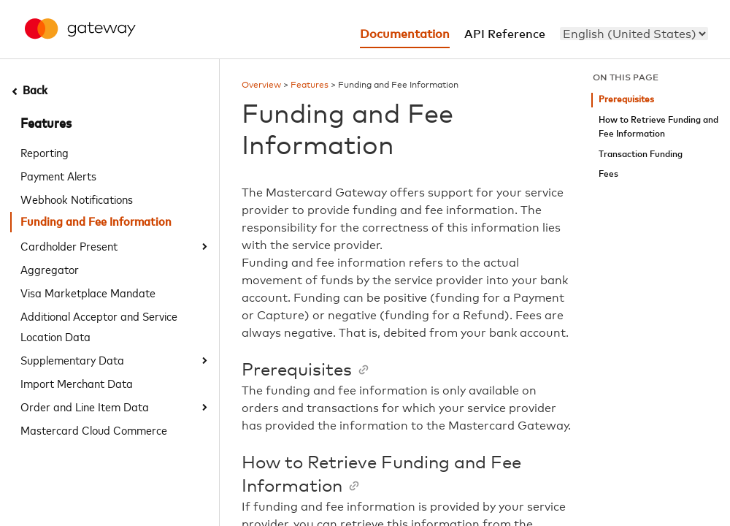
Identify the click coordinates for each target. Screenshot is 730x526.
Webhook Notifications (76, 199)
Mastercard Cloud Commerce (93, 430)
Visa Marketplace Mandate (87, 292)
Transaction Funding (641, 154)
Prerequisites (626, 99)
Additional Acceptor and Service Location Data (98, 326)
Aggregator (49, 269)
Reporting (44, 152)
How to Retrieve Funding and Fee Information (658, 127)
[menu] (634, 33)
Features (46, 124)
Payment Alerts (58, 175)
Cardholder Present (69, 245)
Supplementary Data (72, 359)
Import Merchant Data (76, 383)
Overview (261, 85)
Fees (608, 174)
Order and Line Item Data (84, 406)
